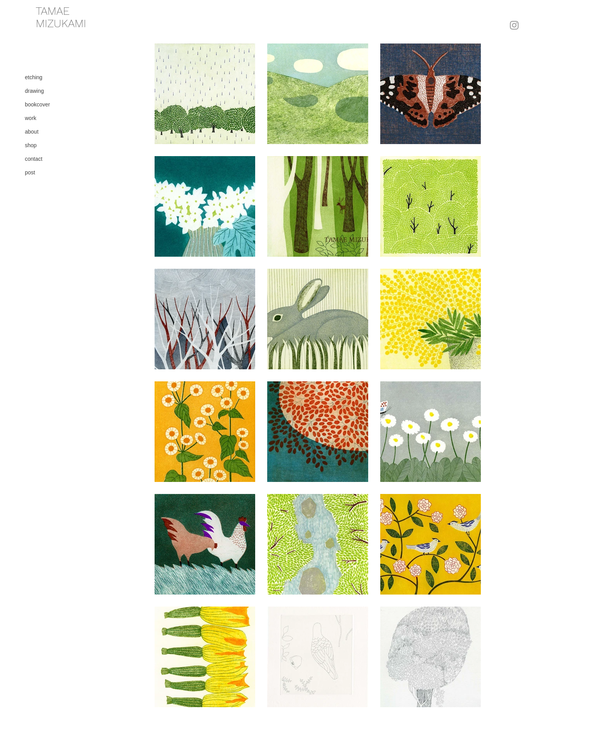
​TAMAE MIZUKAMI (61, 17)
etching (33, 77)
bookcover (37, 104)
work (31, 118)
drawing (34, 91)
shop (31, 145)
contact (33, 159)
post (30, 172)
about (31, 132)
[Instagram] (514, 25)
